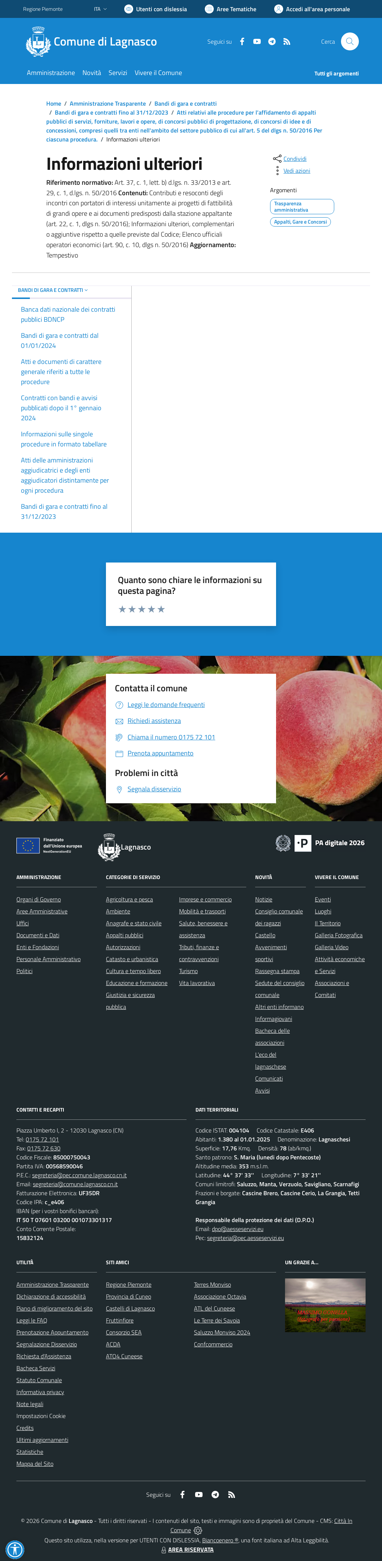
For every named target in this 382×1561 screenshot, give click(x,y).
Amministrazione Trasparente (108, 103)
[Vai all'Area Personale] (312, 9)
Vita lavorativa (197, 982)
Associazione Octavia (220, 1296)
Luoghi (323, 911)
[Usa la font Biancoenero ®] (155, 9)
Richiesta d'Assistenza (43, 1356)
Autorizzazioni (123, 946)
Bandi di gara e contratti (185, 103)
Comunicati (269, 1078)
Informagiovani (273, 1018)
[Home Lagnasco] (94, 41)
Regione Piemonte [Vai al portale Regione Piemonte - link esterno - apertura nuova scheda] (43, 9)
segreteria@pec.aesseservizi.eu (245, 1237)
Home (53, 103)
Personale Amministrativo (48, 958)
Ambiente (118, 911)
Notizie (263, 899)
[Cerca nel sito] (350, 41)
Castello (265, 935)
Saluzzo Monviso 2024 (222, 1332)
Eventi (323, 899)
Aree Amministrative (42, 911)
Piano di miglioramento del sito (54, 1308)
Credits (25, 1427)
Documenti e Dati (37, 935)
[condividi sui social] (289, 159)
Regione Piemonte (128, 1284)
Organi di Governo (38, 899)
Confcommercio (213, 1344)
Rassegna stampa (277, 970)
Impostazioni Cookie (41, 1415)
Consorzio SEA (124, 1332)
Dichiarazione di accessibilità (51, 1296)
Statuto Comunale (39, 1379)
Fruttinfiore (120, 1320)
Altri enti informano (279, 1006)
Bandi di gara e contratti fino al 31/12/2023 (111, 112)
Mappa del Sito (34, 1463)
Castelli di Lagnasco (130, 1308)
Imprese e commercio (205, 899)
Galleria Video (331, 946)
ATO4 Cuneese (124, 1356)
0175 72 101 (42, 1139)
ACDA (113, 1344)
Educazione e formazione (136, 982)
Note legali (29, 1403)
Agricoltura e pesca (129, 899)
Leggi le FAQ (31, 1320)
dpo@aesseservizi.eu (237, 1228)
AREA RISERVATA (186, 1549)
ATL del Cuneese (214, 1308)
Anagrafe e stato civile (134, 923)
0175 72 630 (43, 1148)
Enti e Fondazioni (37, 946)
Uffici (22, 923)
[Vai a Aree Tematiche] (230, 9)
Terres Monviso (212, 1284)
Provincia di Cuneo (128, 1296)
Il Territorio (328, 923)
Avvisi (262, 1090)
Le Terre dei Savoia (217, 1320)
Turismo (188, 970)
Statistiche (29, 1451)
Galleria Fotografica (339, 935)
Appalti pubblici (124, 935)
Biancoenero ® (220, 1540)
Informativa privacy (40, 1391)
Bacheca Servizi (35, 1368)
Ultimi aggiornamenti (42, 1439)
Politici (24, 970)
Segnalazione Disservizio (46, 1344)
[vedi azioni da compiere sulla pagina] (291, 171)
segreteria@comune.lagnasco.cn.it (75, 1184)
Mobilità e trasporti (202, 911)
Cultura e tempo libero (133, 970)
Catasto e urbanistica (132, 958)
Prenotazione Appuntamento (52, 1332)
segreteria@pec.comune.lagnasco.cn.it (79, 1175)
